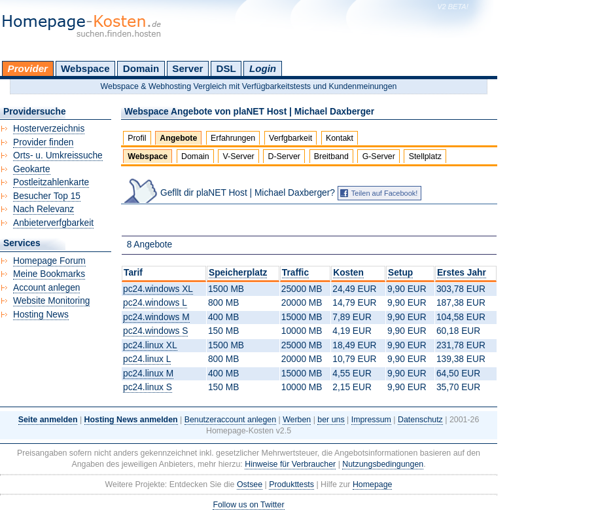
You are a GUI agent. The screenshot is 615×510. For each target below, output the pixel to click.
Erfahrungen (233, 138)
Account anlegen (46, 288)
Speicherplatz (238, 273)
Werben (297, 419)
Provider (28, 68)
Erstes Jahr (461, 273)
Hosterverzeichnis (48, 129)
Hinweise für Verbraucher (290, 464)
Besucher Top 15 (46, 196)
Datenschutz (420, 419)
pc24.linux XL (150, 345)
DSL (226, 68)
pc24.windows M (156, 317)
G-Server (378, 156)
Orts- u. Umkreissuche (58, 155)
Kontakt (339, 138)
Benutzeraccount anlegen (230, 419)
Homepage (373, 484)
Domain (141, 68)
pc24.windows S (155, 331)
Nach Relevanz (43, 209)
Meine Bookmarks (49, 274)
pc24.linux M (148, 373)
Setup (400, 273)
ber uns (330, 419)
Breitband (331, 156)
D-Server (284, 156)
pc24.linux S (147, 387)
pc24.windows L (155, 303)
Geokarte (31, 169)
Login (262, 68)
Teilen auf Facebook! (384, 193)
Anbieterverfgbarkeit (53, 223)
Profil (137, 138)
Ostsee (249, 484)
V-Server (239, 156)
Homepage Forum (49, 261)
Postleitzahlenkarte (51, 182)
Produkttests (291, 484)
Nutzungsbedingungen (382, 464)
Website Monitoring (51, 301)
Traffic (295, 273)
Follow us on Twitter (248, 504)
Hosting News (41, 314)
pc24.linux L (147, 359)
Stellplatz (425, 156)
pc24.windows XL (158, 289)
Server (187, 68)
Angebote (178, 138)
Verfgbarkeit (290, 138)
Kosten (348, 273)
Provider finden (43, 142)
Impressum (371, 419)
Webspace (85, 68)
